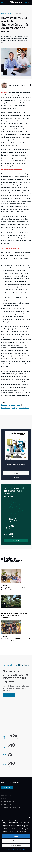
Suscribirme (7, 787)
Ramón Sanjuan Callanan (17, 85)
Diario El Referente (5, 592)
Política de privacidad (20, 849)
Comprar (16, 473)
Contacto (4, 798)
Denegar (16, 841)
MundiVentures (24, 408)
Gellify (14, 408)
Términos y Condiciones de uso (10, 807)
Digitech (12, 405)
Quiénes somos (6, 795)
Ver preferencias (16, 845)
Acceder (8, 695)
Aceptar (16, 836)
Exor (18, 405)
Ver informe (16, 540)
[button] (29, 817)
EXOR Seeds (5, 408)
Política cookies (10, 849)
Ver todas (16, 477)
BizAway (4, 405)
